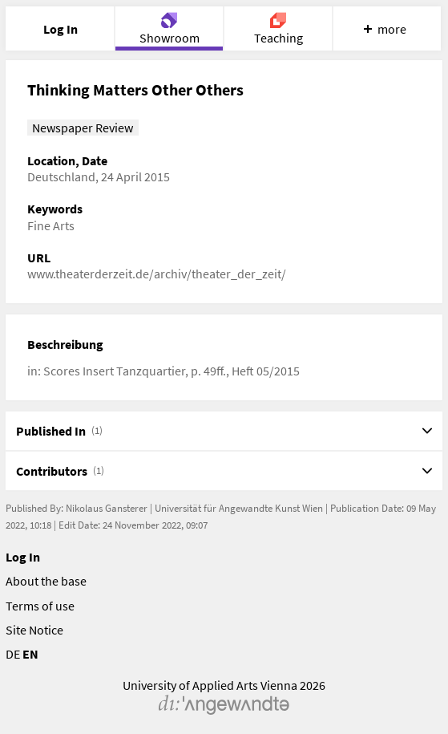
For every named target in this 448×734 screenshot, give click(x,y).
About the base (46, 581)
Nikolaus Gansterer (106, 508)
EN (30, 654)
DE (13, 654)
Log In (23, 557)
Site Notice (34, 630)
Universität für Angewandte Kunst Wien (239, 508)
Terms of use (40, 606)
